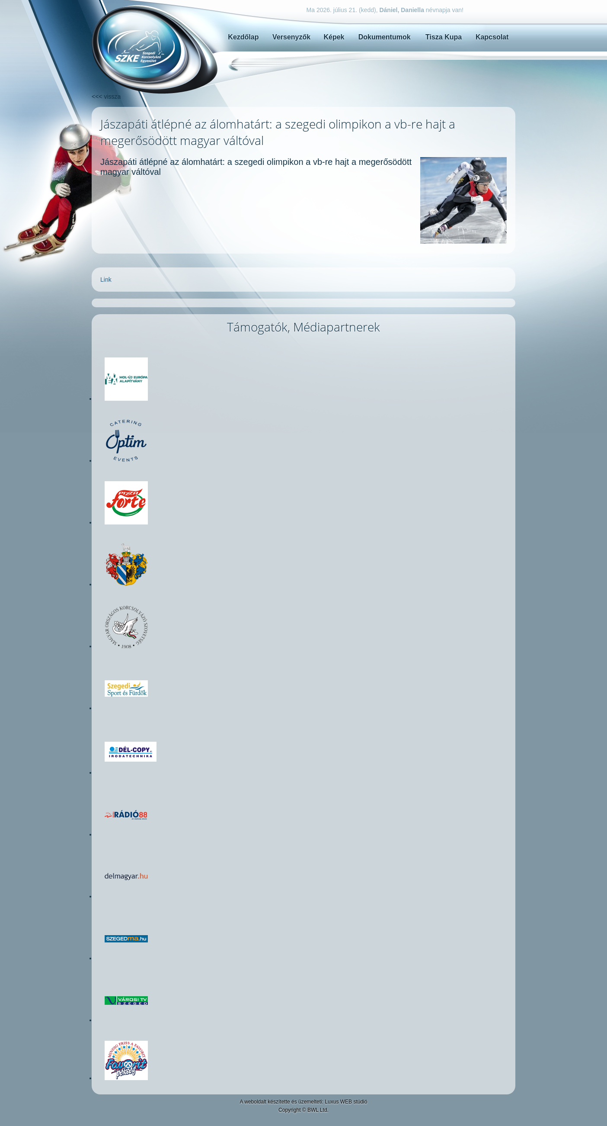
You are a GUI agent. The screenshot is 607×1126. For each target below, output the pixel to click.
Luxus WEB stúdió (346, 1102)
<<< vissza (106, 96)
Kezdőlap (243, 37)
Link (106, 279)
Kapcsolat (492, 37)
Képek (333, 37)
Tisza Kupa (443, 37)
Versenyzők (291, 37)
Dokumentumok (384, 37)
